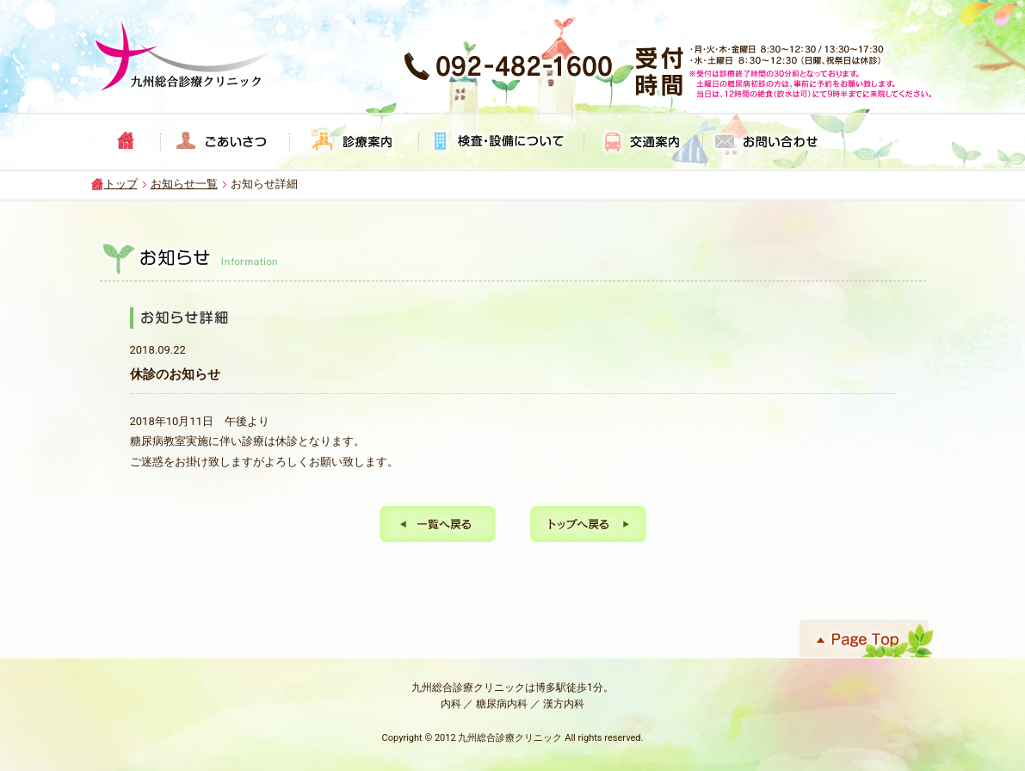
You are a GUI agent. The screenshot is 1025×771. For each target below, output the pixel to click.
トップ (121, 183)
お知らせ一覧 (184, 183)
